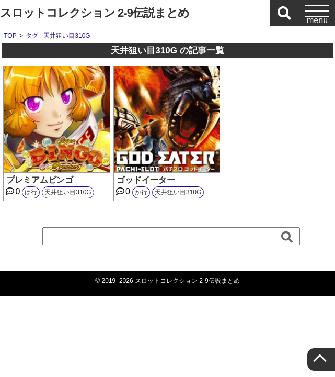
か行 (141, 192)
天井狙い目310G (67, 192)
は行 (31, 192)
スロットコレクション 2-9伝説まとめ (94, 12)
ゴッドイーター (146, 179)
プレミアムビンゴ (39, 179)
